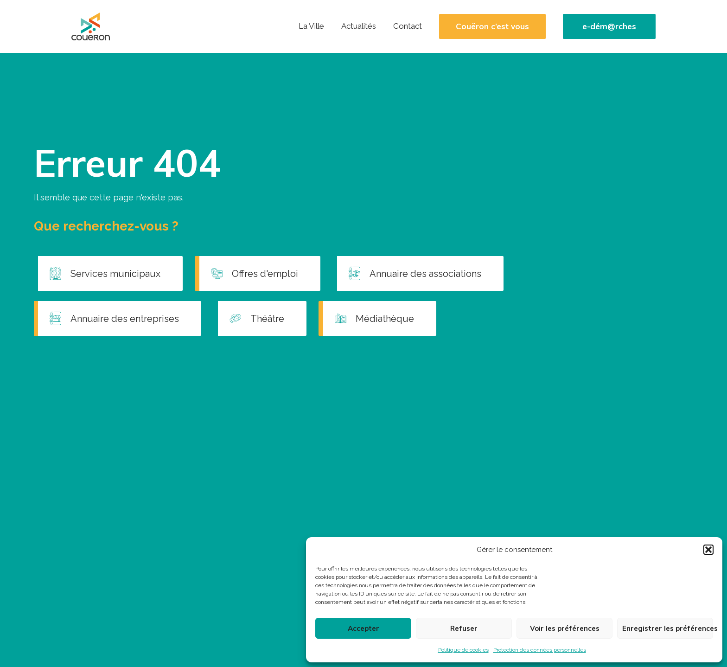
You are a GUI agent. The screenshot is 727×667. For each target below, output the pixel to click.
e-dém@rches (609, 26)
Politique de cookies (463, 650)
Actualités (358, 26)
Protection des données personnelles (539, 650)
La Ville (311, 26)
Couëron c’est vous (492, 26)
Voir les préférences (564, 628)
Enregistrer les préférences (667, 628)
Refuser (464, 628)
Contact (407, 26)
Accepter (363, 628)
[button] (708, 549)
